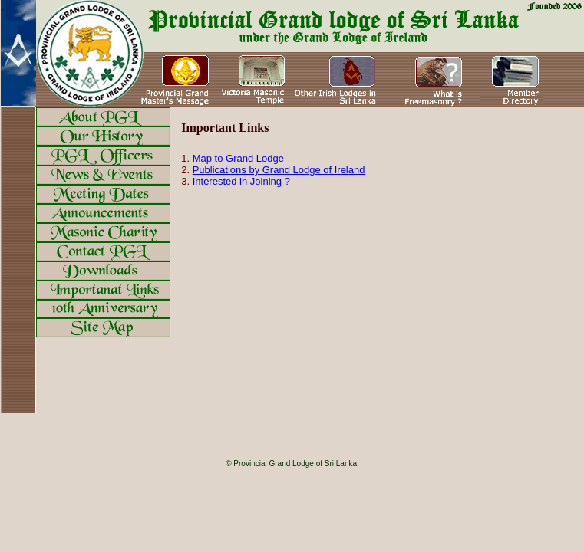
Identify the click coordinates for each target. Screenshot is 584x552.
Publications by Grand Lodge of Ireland (279, 170)
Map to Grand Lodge (238, 158)
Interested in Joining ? (241, 181)
